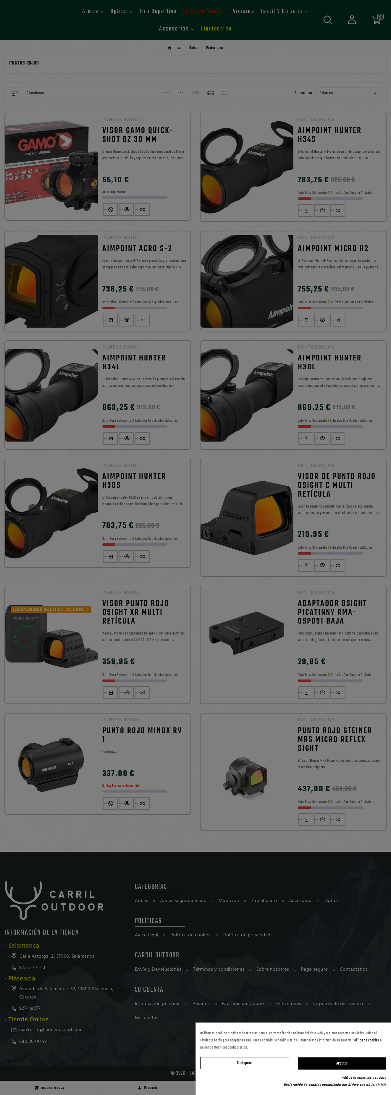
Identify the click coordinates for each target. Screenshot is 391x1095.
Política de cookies (366, 1041)
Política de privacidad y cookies (364, 1078)
